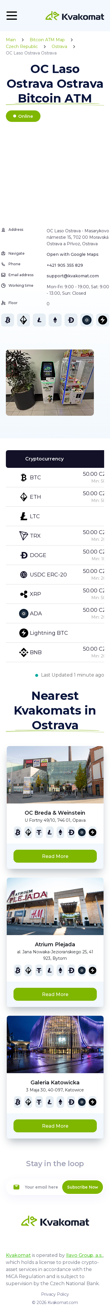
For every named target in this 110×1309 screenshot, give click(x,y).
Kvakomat (18, 1255)
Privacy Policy (55, 1294)
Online (25, 116)
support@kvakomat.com (73, 276)
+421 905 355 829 (65, 265)
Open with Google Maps (73, 254)
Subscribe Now (82, 1187)
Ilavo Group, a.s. (84, 1255)
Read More (55, 856)
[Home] (74, 15)
